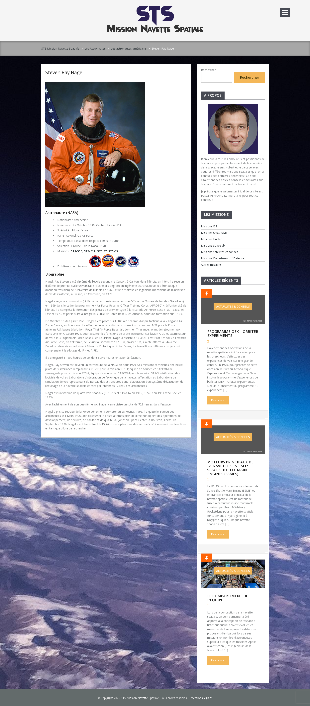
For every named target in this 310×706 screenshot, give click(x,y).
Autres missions (211, 265)
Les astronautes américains (129, 48)
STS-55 (113, 251)
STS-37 (102, 251)
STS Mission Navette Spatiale (60, 48)
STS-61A (90, 251)
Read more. (218, 400)
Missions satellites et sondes (219, 252)
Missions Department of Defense (222, 258)
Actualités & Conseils (233, 306)
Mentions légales (202, 698)
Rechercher (208, 70)
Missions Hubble (211, 239)
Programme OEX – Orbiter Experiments (232, 333)
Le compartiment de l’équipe (227, 597)
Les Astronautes (95, 48)
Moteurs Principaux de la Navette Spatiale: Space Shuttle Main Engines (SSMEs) (230, 468)
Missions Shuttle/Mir (214, 233)
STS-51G (76, 251)
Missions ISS (209, 226)
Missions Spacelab (213, 245)
